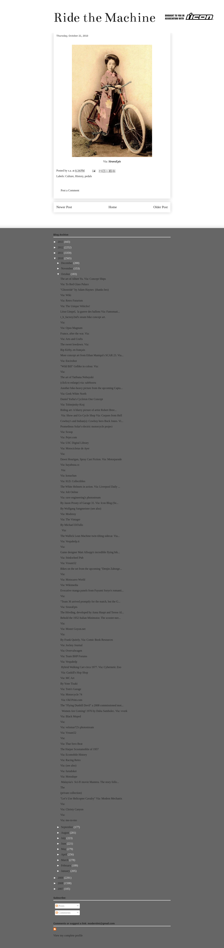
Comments (63, 912)
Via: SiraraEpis (68, 606)
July (63, 838)
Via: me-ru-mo (68, 820)
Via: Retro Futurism (71, 300)
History (79, 176)
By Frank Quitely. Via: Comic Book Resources (86, 639)
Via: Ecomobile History (73, 754)
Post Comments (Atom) (119, 217)
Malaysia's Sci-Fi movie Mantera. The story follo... (89, 781)
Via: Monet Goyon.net (72, 628)
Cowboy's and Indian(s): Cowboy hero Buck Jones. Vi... (91, 421)
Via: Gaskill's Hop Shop (74, 672)
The (62, 787)
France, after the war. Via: (74, 333)
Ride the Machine (104, 17)
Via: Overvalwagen (71, 650)
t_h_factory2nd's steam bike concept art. (83, 317)
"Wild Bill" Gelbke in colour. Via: (79, 366)
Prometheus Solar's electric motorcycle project (86, 426)
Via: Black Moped (70, 716)
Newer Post (64, 207)
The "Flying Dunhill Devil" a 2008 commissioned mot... (92, 705)
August (65, 832)
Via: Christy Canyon (71, 809)
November (67, 268)
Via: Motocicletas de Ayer (74, 448)
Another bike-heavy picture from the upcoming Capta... (91, 388)
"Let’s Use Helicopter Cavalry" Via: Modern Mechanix (91, 798)
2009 (61, 877)
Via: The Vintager (70, 519)
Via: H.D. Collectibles (72, 481)
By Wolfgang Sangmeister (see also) (80, 508)
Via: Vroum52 (68, 563)
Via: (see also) (68, 765)
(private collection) (71, 792)
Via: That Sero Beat (71, 743)
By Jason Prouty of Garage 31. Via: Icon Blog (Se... (89, 502)
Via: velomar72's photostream (77, 727)
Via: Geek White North (73, 393)
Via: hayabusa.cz (69, 464)
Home (112, 207)
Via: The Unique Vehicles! (75, 306)
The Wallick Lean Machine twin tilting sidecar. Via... (90, 535)
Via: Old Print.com (71, 699)
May (64, 848)
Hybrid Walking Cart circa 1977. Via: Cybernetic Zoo (90, 667)
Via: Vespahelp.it (69, 541)
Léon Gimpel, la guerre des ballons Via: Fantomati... (90, 311)
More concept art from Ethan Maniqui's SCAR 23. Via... (92, 355)
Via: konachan (68, 475)
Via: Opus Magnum (71, 327)
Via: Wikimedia (69, 585)
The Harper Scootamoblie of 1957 (79, 749)
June (64, 843)
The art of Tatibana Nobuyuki (77, 377)
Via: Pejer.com (68, 437)
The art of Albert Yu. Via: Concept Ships (83, 278)
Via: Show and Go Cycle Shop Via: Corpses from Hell (91, 415)
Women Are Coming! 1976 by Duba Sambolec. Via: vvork (93, 710)
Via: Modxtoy (68, 513)
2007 (61, 888)
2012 (61, 247)
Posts (60, 905)
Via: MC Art (67, 677)
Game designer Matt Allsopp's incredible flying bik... (90, 552)
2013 (61, 241)
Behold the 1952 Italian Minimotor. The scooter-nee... (90, 617)
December (67, 263)
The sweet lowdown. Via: (74, 344)
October (66, 274)
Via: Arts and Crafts (71, 338)
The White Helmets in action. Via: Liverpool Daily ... (90, 486)
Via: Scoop (66, 431)
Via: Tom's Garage (70, 689)
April (64, 854)
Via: (62, 322)
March (65, 860)
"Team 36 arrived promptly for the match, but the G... (90, 601)
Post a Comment (70, 190)
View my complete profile (68, 935)
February (66, 865)
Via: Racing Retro (70, 760)
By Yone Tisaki (69, 683)
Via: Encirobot (68, 360)
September (67, 827)
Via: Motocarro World (72, 579)
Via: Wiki (65, 295)
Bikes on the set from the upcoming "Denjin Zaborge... (91, 568)
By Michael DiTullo (71, 524)
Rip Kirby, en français (72, 349)
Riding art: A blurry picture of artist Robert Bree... (88, 409)
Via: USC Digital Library (74, 442)
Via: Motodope (68, 776)
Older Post (160, 207)
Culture (69, 176)
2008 (61, 883)
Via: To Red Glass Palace (74, 284)
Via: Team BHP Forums (73, 656)
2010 (61, 258)
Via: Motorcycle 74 (71, 694)
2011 (61, 252)
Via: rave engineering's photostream (80, 497)
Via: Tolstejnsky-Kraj (72, 404)
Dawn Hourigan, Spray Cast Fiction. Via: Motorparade (91, 459)
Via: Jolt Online (69, 492)
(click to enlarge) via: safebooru (78, 382)
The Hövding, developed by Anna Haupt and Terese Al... (92, 612)
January (66, 870)
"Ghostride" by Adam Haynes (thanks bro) (84, 289)
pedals (88, 176)
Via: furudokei (68, 771)
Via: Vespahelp (68, 661)
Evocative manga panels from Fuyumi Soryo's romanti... (92, 590)
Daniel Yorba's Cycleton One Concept (81, 399)
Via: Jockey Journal (71, 645)
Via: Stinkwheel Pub (71, 557)
